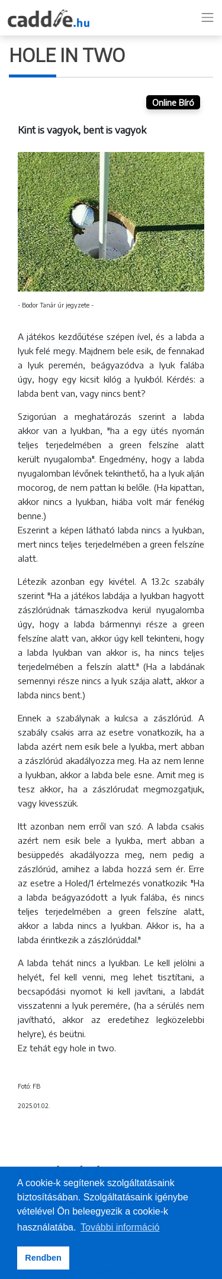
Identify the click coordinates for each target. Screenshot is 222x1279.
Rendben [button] (43, 1257)
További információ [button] (120, 1227)
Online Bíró (173, 102)
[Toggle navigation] (208, 17)
